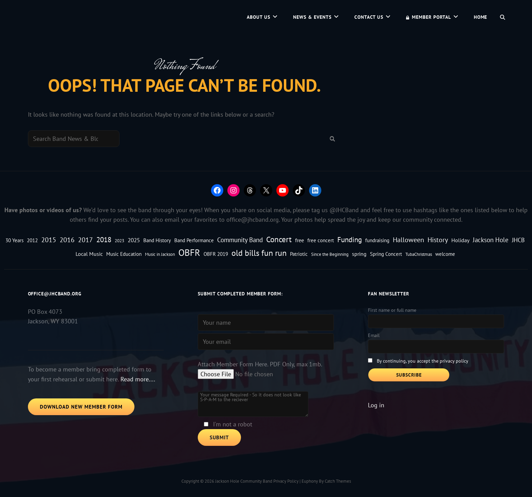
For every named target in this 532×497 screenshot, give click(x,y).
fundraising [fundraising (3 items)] (377, 240)
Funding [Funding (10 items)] (349, 239)
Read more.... (137, 379)
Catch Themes (338, 481)
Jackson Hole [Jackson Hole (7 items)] (491, 240)
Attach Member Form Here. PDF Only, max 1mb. (260, 364)
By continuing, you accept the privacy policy (422, 361)
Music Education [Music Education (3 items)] (124, 254)
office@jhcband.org (252, 219)
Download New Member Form (81, 407)
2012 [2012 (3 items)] (32, 240)
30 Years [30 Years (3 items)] (14, 240)
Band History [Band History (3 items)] (157, 240)
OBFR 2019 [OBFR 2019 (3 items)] (216, 254)
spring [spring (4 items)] (359, 253)
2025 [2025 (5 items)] (134, 240)
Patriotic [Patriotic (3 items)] (299, 254)
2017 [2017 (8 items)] (85, 239)
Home (480, 17)
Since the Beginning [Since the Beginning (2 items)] (330, 254)
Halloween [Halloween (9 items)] (408, 239)
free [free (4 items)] (299, 240)
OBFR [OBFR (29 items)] (189, 252)
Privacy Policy (286, 481)
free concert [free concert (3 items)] (320, 240)
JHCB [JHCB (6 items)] (518, 240)
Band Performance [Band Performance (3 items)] (194, 240)
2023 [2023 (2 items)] (119, 240)
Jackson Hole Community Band (243, 481)
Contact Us (368, 17)
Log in (376, 405)
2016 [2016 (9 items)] (67, 239)
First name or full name (392, 310)
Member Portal (428, 17)
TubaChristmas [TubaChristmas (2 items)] (418, 254)
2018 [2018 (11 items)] (103, 239)
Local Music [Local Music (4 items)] (89, 253)
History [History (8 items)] (438, 239)
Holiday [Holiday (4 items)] (460, 240)
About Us (258, 17)
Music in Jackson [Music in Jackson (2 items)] (160, 254)
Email (374, 335)
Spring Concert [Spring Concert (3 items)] (386, 254)
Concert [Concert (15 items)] (279, 239)
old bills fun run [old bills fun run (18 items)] (259, 253)
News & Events (312, 17)
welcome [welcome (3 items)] (445, 254)
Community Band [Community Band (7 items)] (240, 240)
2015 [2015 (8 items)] (48, 239)
